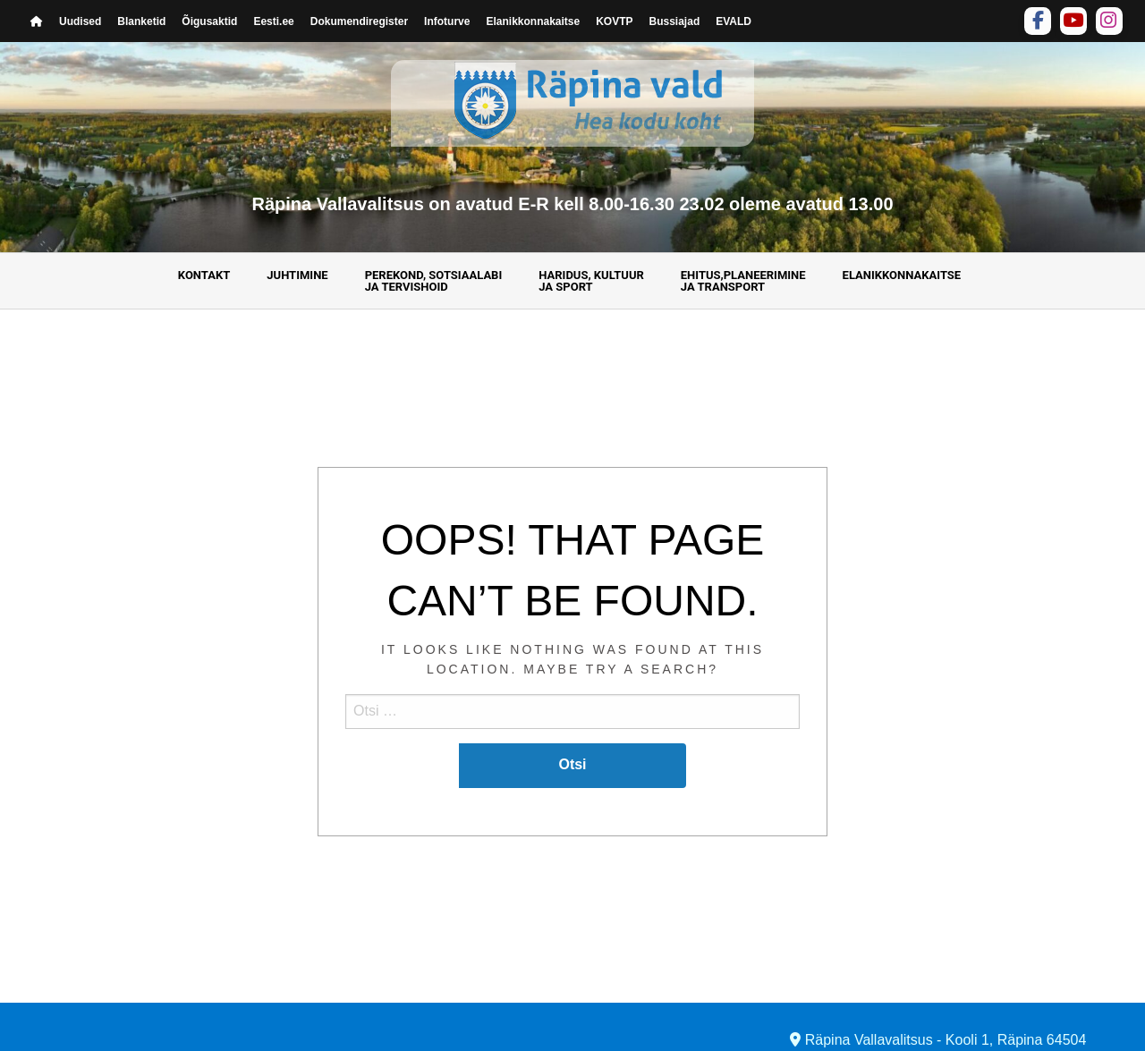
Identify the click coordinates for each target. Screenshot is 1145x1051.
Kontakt (204, 275)
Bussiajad (674, 21)
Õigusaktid (209, 21)
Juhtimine (297, 275)
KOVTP (614, 21)
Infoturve (447, 21)
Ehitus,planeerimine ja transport (743, 280)
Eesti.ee (273, 21)
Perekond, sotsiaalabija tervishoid (434, 280)
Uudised (80, 21)
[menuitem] (207, 281)
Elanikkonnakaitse (533, 21)
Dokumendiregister (359, 21)
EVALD (733, 21)
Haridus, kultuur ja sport (591, 280)
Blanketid (141, 21)
